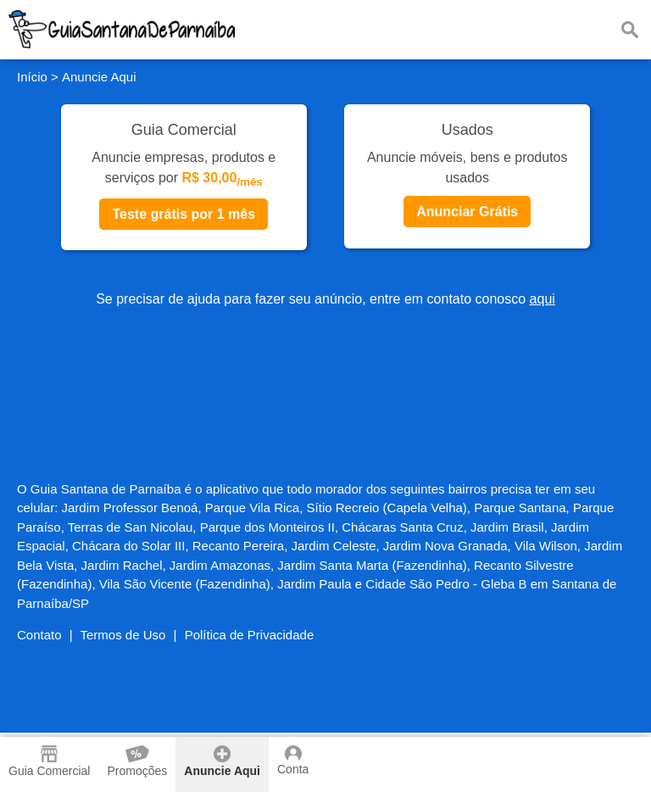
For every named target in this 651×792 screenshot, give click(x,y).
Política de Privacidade (249, 634)
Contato (39, 634)
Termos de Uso (123, 634)
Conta (293, 760)
